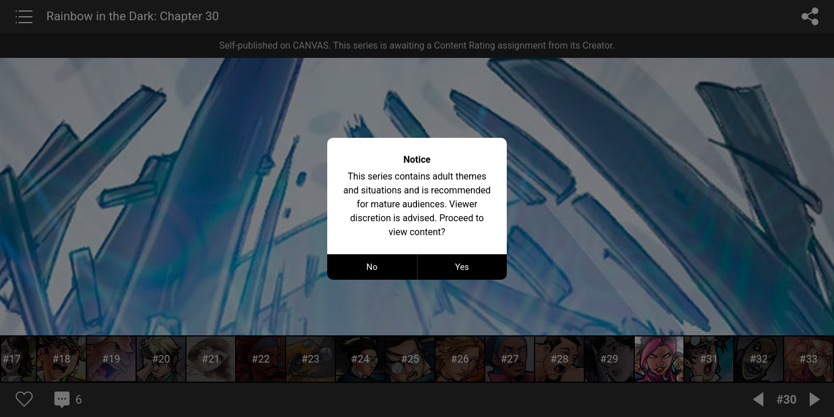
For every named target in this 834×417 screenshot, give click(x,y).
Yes (462, 267)
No (372, 267)
